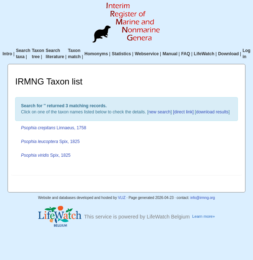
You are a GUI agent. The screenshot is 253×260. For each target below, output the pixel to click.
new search (159, 111)
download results (212, 111)
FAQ (185, 53)
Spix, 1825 (50, 141)
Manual (170, 53)
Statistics (121, 53)
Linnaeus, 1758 (53, 127)
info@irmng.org (202, 198)
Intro (7, 53)
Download (228, 53)
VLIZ (121, 198)
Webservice (147, 53)
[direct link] (183, 111)
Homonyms (96, 53)
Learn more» (203, 216)
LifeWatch (204, 53)
